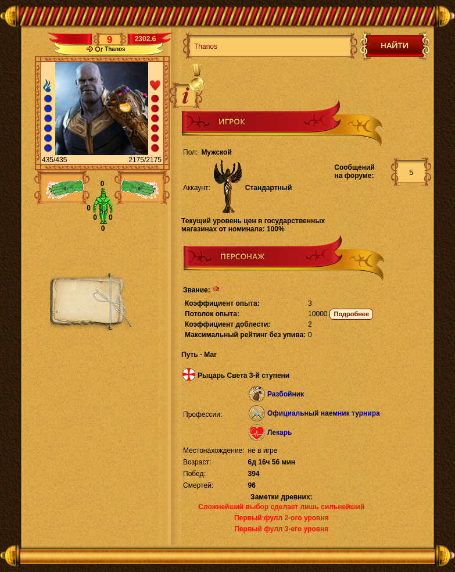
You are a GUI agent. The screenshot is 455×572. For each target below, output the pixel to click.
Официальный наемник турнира (323, 413)
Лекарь (279, 432)
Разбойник (285, 394)
